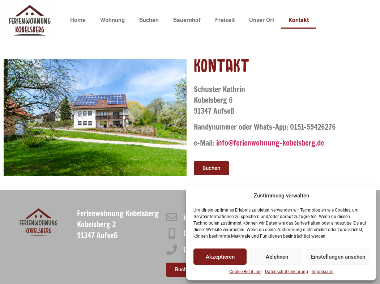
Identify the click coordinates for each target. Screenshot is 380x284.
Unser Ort (261, 20)
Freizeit (225, 20)
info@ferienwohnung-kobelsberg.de (270, 143)
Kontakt (299, 20)
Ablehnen (277, 257)
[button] (211, 168)
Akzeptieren (220, 257)
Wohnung (112, 20)
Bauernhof (187, 20)
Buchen (149, 20)
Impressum (323, 271)
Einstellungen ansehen (338, 257)
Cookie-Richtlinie (245, 271)
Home (78, 20)
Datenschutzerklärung (286, 271)
